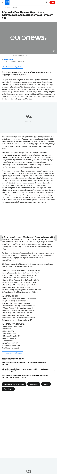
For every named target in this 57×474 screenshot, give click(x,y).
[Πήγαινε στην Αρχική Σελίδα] (7, 2)
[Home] (2, 7)
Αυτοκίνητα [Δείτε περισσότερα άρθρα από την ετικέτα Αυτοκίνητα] (8, 389)
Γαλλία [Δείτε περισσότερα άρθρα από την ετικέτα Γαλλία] (46, 384)
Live (52, 2)
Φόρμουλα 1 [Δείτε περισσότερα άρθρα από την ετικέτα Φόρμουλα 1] (34, 384)
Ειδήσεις (7, 7)
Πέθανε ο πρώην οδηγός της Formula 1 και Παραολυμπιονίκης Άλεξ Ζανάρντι (24, 363)
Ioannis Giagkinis (8, 59)
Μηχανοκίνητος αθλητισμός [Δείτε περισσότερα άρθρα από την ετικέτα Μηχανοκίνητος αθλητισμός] (14, 384)
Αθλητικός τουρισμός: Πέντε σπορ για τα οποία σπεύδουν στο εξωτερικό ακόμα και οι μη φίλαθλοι (25, 370)
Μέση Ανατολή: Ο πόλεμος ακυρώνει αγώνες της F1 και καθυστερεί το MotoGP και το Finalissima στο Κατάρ (25, 376)
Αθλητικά (14, 7)
